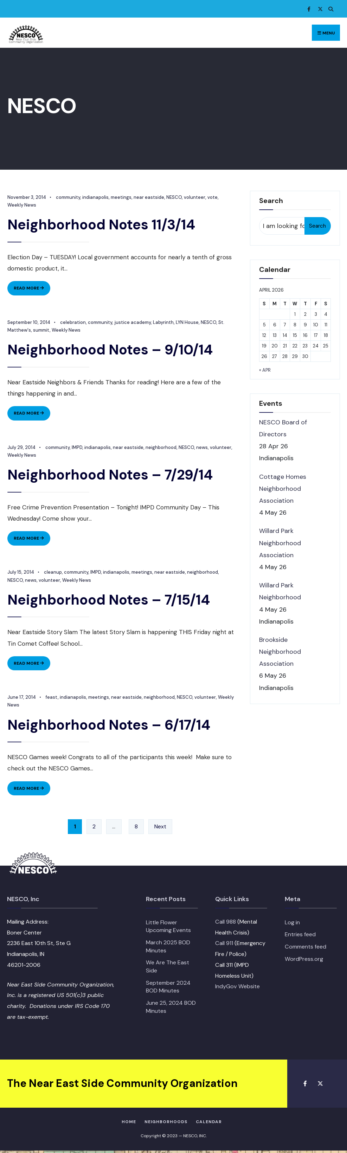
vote (212, 197)
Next (160, 829)
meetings (120, 197)
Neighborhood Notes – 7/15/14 (108, 601)
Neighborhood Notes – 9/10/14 (109, 350)
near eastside (148, 197)
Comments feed (305, 949)
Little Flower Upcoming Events (168, 928)
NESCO (173, 197)
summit (41, 330)
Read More (31, 289)
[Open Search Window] (329, 9)
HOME (129, 1124)
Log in (292, 924)
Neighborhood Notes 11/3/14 (101, 224)
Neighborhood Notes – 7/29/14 (110, 476)
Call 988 (225, 923)
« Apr (265, 370)
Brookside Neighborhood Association (280, 652)
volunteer (194, 197)
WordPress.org (304, 961)
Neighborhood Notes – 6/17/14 (108, 726)
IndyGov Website (237, 988)
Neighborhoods (165, 1124)
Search (317, 225)
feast (51, 699)
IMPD (76, 448)
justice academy (132, 323)
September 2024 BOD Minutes (168, 989)
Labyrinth (163, 323)
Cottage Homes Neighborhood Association (282, 489)
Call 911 (224, 945)
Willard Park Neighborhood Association (280, 543)
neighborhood (160, 448)
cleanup (53, 574)
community (68, 197)
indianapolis (95, 197)
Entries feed (300, 936)
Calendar (209, 1124)
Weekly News (65, 330)
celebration (72, 323)
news (201, 448)
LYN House (186, 323)
